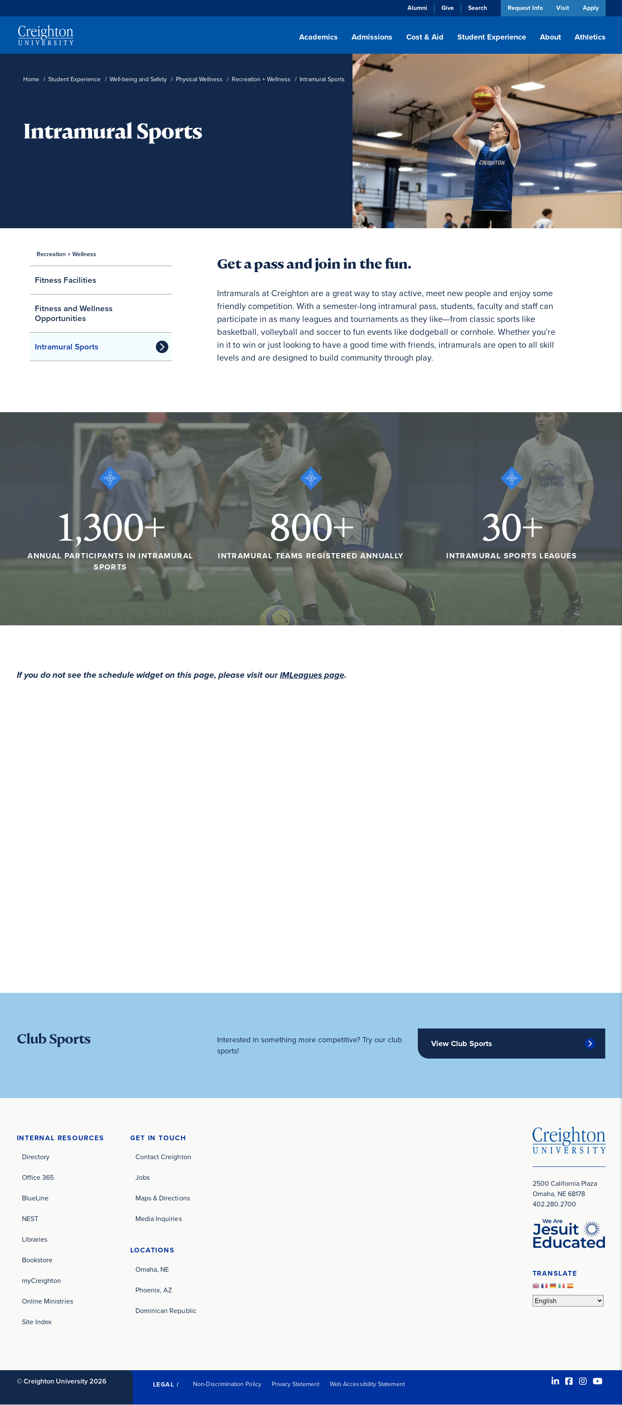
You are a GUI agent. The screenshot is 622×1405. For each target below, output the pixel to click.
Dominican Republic (165, 1311)
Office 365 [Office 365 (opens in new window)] (38, 1177)
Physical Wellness (199, 79)
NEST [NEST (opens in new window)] (30, 1219)
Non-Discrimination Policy (227, 1384)
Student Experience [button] (491, 37)
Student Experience (74, 79)
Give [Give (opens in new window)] (446, 7)
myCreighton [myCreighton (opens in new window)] (41, 1281)
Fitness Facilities (65, 280)
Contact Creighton (163, 1157)
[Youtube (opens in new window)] (598, 1381)
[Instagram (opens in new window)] (583, 1381)
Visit (562, 7)
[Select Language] (568, 1300)
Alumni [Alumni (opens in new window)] (416, 7)
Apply (591, 7)
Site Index (37, 1322)
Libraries (35, 1239)
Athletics (590, 37)
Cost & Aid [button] (425, 37)
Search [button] (476, 7)
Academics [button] (318, 37)
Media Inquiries (158, 1219)
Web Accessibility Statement (367, 1384)
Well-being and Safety (138, 79)
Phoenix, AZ (153, 1290)
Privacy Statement (295, 1384)
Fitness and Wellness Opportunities (74, 313)
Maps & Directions (162, 1198)
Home (31, 79)
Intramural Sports (66, 346)
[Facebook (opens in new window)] (569, 1381)
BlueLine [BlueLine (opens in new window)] (35, 1198)
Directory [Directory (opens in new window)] (36, 1157)
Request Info (524, 7)
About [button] (550, 37)
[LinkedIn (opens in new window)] (555, 1381)
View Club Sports (461, 1043)
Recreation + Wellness (261, 79)
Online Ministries (47, 1301)
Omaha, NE (152, 1269)
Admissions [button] (372, 37)
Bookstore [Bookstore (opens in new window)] (37, 1260)
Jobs (142, 1177)
